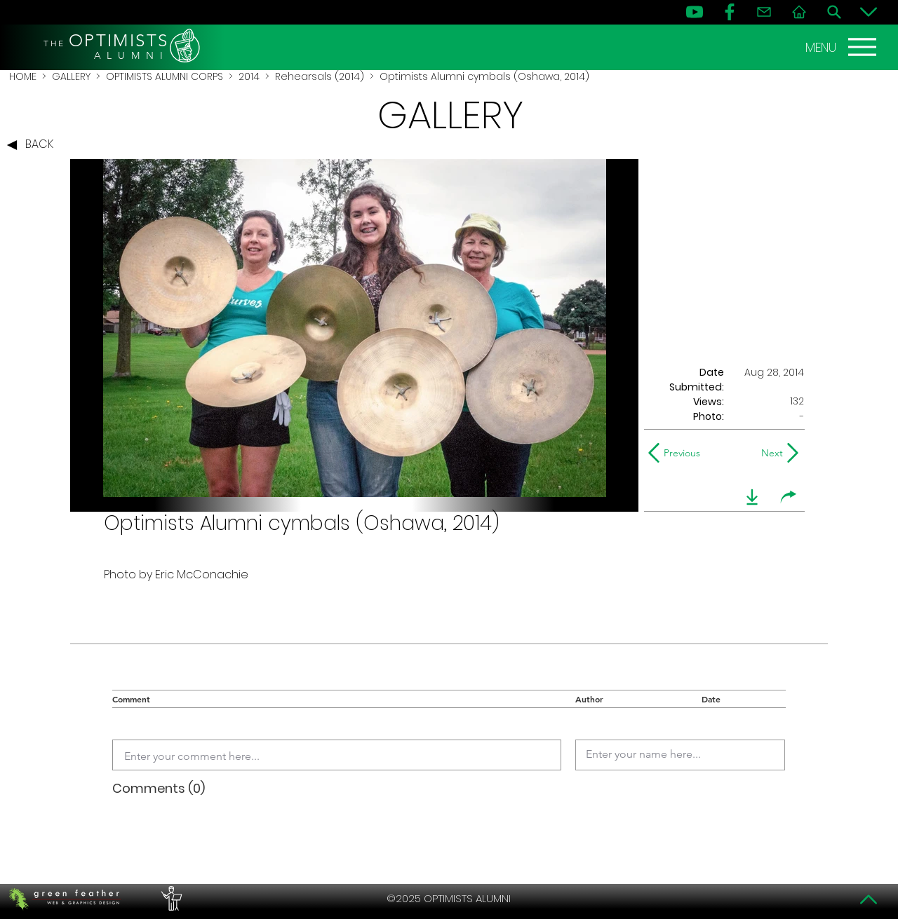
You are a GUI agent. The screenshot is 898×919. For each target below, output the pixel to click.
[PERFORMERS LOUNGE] (170, 899)
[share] (789, 497)
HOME (22, 76)
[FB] (730, 12)
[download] (752, 497)
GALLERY (71, 76)
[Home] (799, 12)
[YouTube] (694, 12)
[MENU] (842, 46)
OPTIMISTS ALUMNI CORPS (164, 76)
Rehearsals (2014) (319, 76)
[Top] (868, 899)
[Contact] (764, 12)
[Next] (769, 453)
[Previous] (677, 453)
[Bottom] (868, 12)
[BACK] (34, 145)
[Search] (834, 12)
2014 (249, 76)
